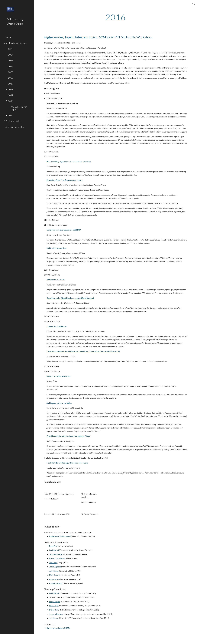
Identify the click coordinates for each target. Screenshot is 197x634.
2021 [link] (10, 72)
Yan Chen (53, 563)
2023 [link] (10, 60)
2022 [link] (10, 66)
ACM (102, 37)
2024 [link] (10, 54)
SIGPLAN (113, 37)
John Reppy (54, 571)
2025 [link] (10, 49)
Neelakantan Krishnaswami (60, 536)
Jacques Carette (55, 554)
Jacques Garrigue (56, 614)
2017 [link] (10, 95)
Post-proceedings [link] (13, 121)
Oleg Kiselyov (54, 602)
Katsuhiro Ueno (55, 583)
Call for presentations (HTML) (58, 628)
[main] (116, 17)
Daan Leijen (53, 606)
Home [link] (8, 37)
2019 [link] (10, 83)
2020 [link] (10, 77)
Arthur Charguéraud (57, 558)
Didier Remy (54, 610)
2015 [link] (10, 115)
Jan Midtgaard (55, 567)
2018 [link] (10, 89)
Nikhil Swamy (54, 579)
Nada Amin (53, 546)
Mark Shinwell (54, 575)
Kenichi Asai (54, 550)
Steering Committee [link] (14, 127)
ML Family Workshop (136, 37)
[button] (193, 4)
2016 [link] (10, 101)
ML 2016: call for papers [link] (19, 108)
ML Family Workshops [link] (16, 43)
